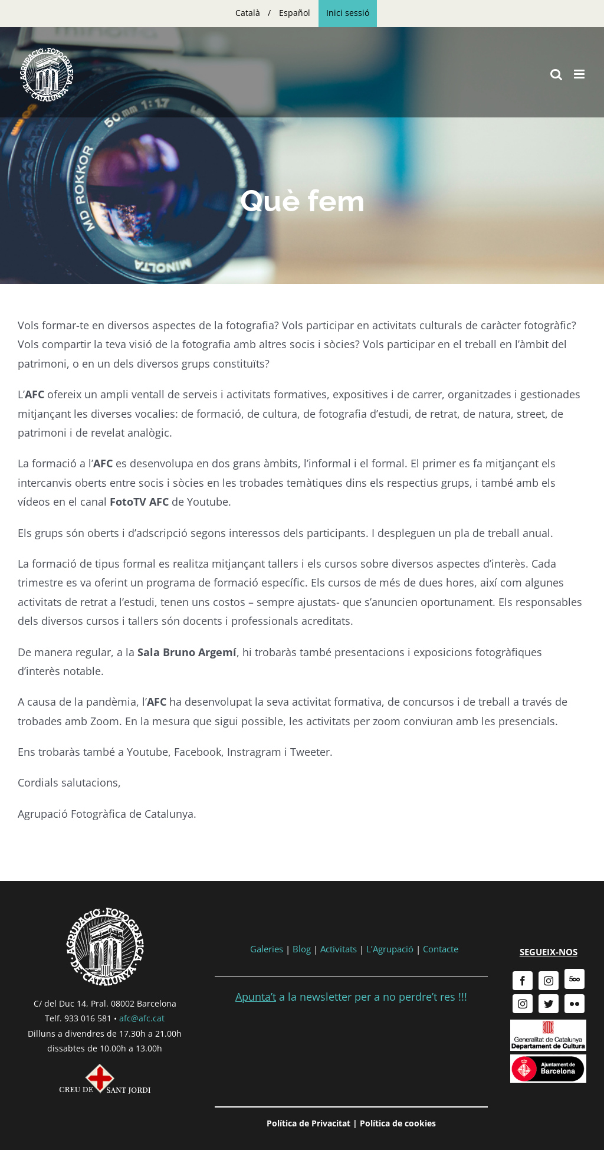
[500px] (574, 979)
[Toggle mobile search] (556, 74)
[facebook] (523, 980)
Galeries (266, 949)
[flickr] (574, 1003)
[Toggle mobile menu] (580, 74)
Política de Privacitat (308, 1123)
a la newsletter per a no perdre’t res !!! (351, 997)
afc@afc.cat (142, 1018)
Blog (302, 949)
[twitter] (549, 1003)
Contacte (440, 949)
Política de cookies (398, 1123)
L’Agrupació (389, 949)
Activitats (338, 949)
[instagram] (549, 980)
